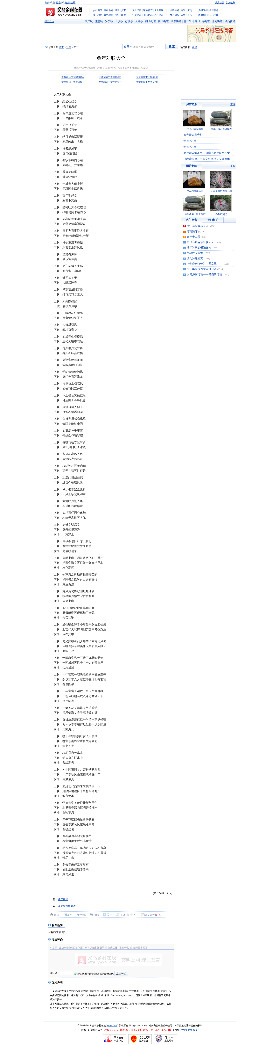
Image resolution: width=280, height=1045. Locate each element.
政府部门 (203, 14)
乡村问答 (203, 10)
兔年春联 (63, 899)
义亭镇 (109, 21)
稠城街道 (150, 21)
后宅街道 (204, 21)
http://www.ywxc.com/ (84, 67)
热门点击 (191, 219)
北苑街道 (217, 21)
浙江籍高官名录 (196, 226)
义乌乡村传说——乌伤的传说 (204, 274)
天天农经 (108, 14)
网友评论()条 (152, 914)
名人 (189, 14)
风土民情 (137, 10)
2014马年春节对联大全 (200, 242)
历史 (189, 10)
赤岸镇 (89, 21)
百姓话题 (108, 10)
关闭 (109, 914)
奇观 (183, 10)
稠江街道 (163, 21)
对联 (68, 47)
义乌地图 (214, 14)
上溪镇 (119, 21)
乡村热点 (191, 104)
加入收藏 (230, 2)
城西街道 (230, 21)
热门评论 (212, 219)
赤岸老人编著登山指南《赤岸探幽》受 (207, 152)
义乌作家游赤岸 (195, 129)
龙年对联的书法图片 (199, 247)
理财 (117, 14)
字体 (122, 914)
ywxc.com (112, 1025)
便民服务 (214, 10)
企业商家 (159, 10)
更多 (232, 104)
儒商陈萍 (192, 231)
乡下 (123, 10)
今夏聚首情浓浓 (67, 906)
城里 (117, 10)
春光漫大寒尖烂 (193, 134)
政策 (123, 14)
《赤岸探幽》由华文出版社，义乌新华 (207, 158)
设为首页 (219, 2)
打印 (96, 914)
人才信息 (159, 14)
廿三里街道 (190, 21)
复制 (70, 914)
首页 (61, 47)
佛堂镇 (99, 21)
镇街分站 (49, 21)
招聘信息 (148, 14)
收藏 (83, 914)
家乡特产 (148, 10)
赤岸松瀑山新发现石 (221, 129)
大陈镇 (139, 21)
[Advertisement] (93, 89)
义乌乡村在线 (132, 67)
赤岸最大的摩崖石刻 (221, 191)
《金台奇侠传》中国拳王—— (204, 263)
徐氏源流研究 (195, 258)
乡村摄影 (174, 14)
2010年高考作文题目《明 (202, 269)
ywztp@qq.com (189, 1030)
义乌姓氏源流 (195, 253)
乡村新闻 (97, 10)
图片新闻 (191, 165)
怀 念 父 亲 (190, 140)
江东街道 (176, 21)
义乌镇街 (97, 14)
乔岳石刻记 (221, 214)
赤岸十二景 (193, 236)
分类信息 (137, 14)
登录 (58, 2)
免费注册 (70, 2)
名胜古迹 (174, 10)
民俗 (183, 14)
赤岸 (194, 47)
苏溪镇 (129, 21)
